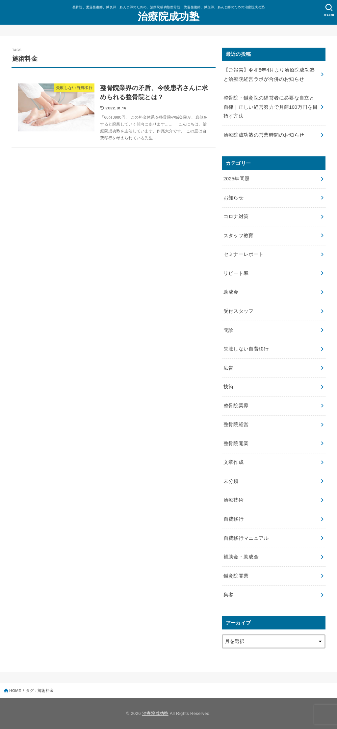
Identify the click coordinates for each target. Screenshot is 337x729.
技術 (228, 386)
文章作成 (233, 462)
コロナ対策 (236, 216)
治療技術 (233, 500)
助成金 (231, 292)
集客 (228, 594)
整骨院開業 (236, 443)
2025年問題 (236, 178)
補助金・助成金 (241, 556)
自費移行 (233, 519)
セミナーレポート (243, 254)
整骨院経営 (236, 424)
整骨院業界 (236, 405)
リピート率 (236, 273)
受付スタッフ (238, 311)
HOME (15, 691)
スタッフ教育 (238, 235)
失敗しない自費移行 (246, 349)
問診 (228, 330)
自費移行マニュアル (246, 538)
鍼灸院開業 (236, 576)
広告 (228, 368)
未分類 (231, 481)
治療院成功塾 (168, 16)
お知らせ (233, 197)
